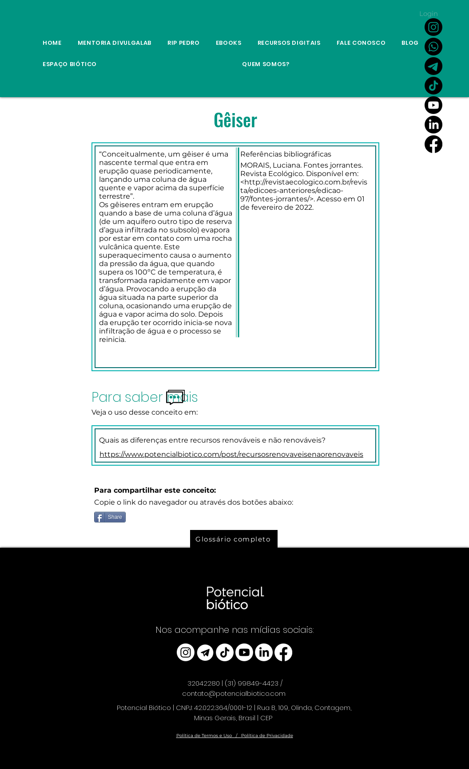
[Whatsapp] (433, 46)
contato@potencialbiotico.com (234, 693)
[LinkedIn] (433, 124)
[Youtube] (433, 105)
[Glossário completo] (234, 539)
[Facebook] (433, 144)
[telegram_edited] (205, 652)
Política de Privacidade (267, 735)
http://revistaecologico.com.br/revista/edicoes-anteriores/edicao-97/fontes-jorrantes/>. (303, 190)
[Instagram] (433, 27)
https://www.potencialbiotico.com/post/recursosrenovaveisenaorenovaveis (231, 454)
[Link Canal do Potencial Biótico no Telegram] (433, 66)
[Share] (110, 517)
